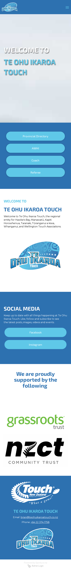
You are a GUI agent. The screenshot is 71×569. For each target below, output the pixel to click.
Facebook (35, 332)
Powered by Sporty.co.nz (35, 563)
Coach (35, 160)
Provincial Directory (35, 136)
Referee (35, 172)
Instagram (35, 344)
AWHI (35, 148)
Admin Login (35, 566)
